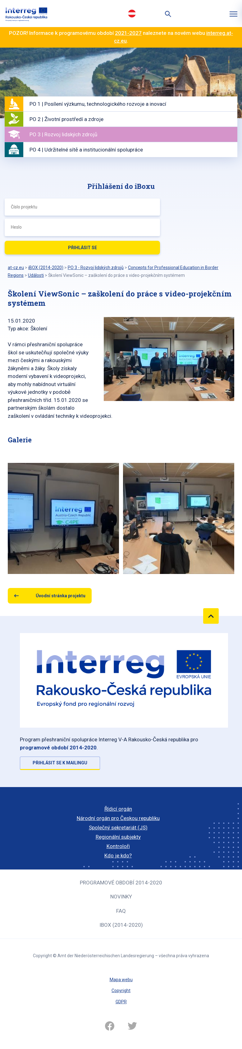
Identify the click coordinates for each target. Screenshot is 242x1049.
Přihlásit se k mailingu (60, 762)
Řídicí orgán (118, 809)
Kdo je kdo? (118, 855)
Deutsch (132, 13)
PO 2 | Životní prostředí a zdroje (66, 119)
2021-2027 (128, 33)
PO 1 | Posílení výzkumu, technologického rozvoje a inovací (98, 104)
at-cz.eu (16, 267)
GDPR (121, 1001)
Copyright (121, 990)
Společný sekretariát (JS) (118, 827)
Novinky (121, 896)
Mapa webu (121, 979)
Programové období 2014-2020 (121, 882)
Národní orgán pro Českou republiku (118, 818)
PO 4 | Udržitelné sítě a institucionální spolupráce (86, 150)
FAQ (121, 911)
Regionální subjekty (118, 837)
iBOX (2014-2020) (121, 925)
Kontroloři (118, 846)
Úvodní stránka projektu (60, 595)
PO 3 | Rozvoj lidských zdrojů (63, 134)
